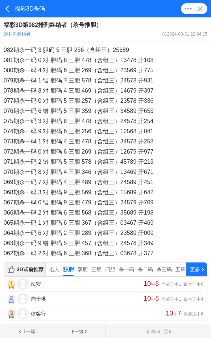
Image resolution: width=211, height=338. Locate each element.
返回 (7, 8)
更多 (188, 8)
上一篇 (26, 331)
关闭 (200, 8)
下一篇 (79, 331)
